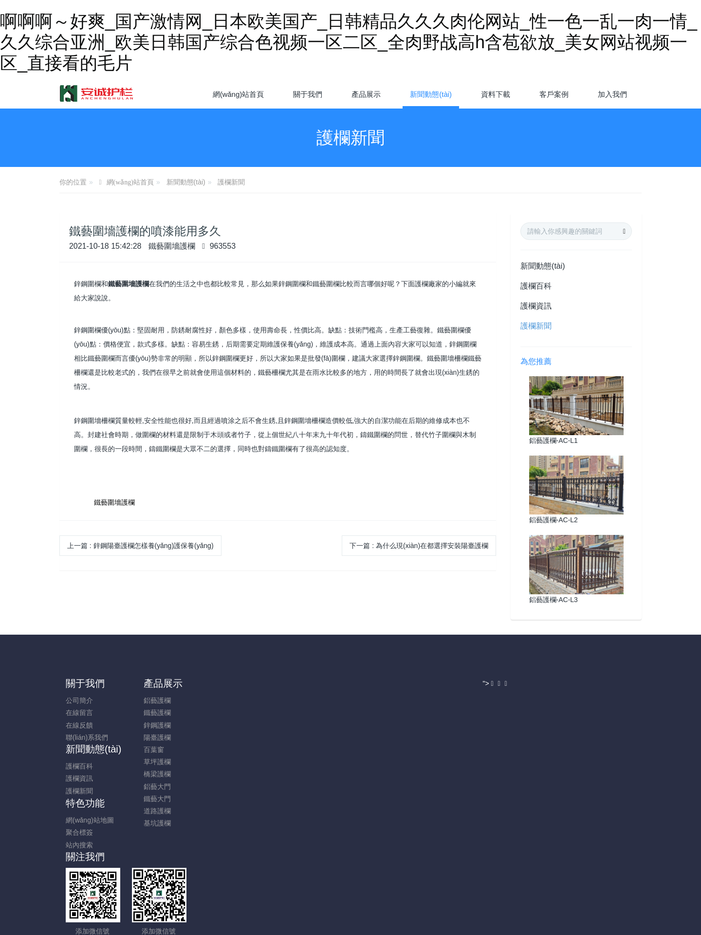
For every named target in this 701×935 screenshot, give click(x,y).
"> (488, 809)
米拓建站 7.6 (367, 875)
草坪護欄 (155, 762)
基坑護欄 (155, 823)
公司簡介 (85, 700)
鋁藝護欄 (155, 700)
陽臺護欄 (155, 737)
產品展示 (161, 683)
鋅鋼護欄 (155, 725)
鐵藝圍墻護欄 (114, 502)
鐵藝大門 (155, 799)
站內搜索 (294, 725)
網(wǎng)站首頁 (238, 94)
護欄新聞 (231, 182)
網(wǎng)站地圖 (305, 700)
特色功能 (300, 683)
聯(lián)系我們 (93, 737)
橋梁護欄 (155, 774)
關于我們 (91, 683)
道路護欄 (155, 811)
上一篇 (140, 546)
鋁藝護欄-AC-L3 (553, 600)
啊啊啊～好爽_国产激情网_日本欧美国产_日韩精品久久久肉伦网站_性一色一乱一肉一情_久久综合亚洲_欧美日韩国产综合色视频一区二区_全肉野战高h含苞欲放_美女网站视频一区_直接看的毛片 (348, 42)
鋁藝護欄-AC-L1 (553, 440)
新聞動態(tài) (185, 182)
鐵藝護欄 (155, 712)
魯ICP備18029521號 (350, 863)
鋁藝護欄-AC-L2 (553, 520)
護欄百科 (536, 286)
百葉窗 (152, 749)
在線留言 (85, 712)
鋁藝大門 (155, 786)
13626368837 (538, 705)
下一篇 (419, 546)
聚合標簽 (294, 712)
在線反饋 (85, 725)
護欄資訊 (536, 306)
